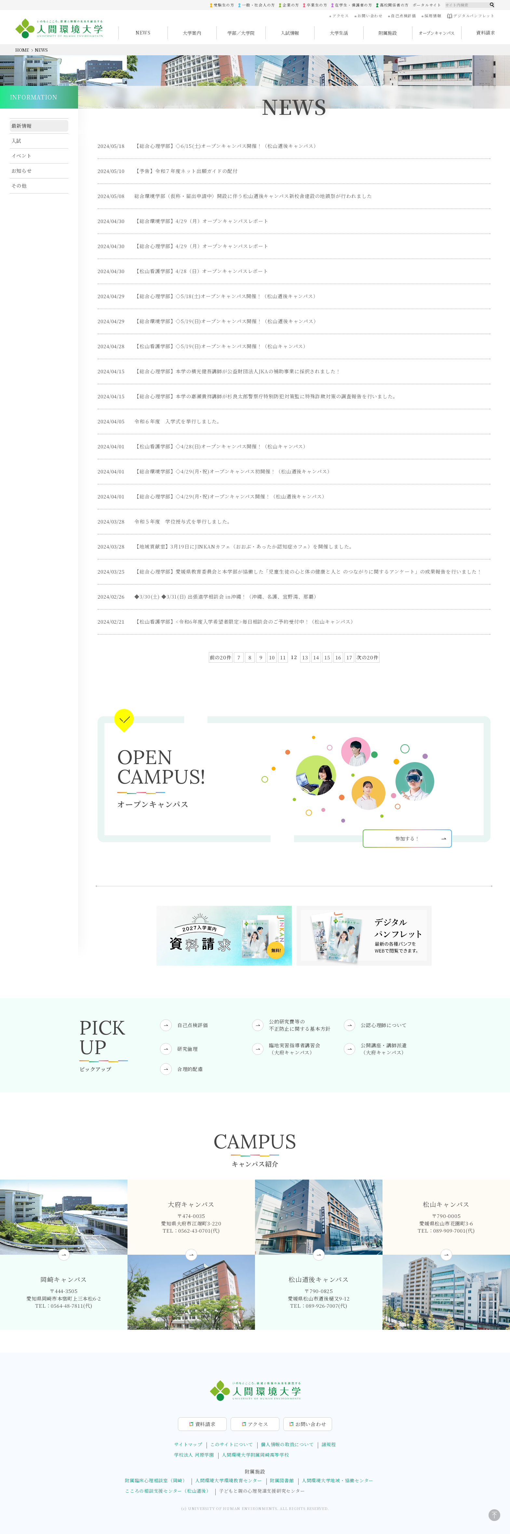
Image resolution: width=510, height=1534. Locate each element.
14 (316, 657)
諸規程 (329, 1444)
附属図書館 (282, 1480)
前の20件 (221, 657)
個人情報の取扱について (287, 1444)
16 (338, 657)
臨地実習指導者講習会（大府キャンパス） (294, 1049)
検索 (492, 5)
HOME (22, 50)
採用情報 (432, 15)
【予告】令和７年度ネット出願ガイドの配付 (186, 171)
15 (327, 657)
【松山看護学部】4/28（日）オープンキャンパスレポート (201, 271)
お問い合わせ (369, 15)
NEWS (143, 32)
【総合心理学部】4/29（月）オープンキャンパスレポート (201, 246)
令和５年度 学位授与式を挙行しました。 (183, 521)
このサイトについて (231, 1444)
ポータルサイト (427, 4)
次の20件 (367, 657)
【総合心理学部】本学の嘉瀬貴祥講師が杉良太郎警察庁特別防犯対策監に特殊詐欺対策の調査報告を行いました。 (266, 396)
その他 (19, 185)
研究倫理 (187, 1048)
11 (283, 657)
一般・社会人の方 (258, 4)
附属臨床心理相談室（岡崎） (156, 1480)
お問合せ (310, 1424)
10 (272, 657)
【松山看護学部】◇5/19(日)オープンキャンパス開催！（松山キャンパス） (221, 346)
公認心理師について (384, 1025)
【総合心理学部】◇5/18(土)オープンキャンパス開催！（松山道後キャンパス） (226, 296)
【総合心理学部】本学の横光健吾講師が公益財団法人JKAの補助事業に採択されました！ (237, 371)
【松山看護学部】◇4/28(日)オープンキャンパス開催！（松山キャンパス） (221, 446)
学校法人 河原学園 (194, 1454)
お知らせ (21, 170)
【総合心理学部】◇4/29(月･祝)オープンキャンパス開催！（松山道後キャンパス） (230, 496)
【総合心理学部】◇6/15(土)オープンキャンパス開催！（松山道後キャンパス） (226, 146)
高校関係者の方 (394, 4)
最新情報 (21, 125)
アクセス (340, 15)
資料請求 (485, 32)
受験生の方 (224, 4)
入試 (16, 140)
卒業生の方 (317, 4)
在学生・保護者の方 (353, 4)
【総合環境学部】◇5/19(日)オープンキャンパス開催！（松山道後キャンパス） (226, 321)
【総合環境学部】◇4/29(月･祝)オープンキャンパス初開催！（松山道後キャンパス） (233, 471)
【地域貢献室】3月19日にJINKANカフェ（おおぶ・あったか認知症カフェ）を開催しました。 (244, 546)
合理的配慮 (190, 1068)
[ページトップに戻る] (494, 1515)
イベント (21, 155)
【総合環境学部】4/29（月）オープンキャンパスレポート (201, 221)
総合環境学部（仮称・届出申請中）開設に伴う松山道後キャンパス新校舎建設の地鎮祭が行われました (253, 196)
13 (305, 657)
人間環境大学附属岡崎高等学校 (255, 1454)
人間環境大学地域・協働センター (337, 1480)
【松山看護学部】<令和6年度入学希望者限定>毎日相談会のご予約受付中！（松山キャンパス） (245, 621)
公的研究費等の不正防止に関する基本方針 (299, 1025)
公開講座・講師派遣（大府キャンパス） (384, 1049)
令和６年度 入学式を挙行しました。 (178, 421)
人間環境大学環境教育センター (228, 1480)
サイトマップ (188, 1444)
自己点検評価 (403, 15)
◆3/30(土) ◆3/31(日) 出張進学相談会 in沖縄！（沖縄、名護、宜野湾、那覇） (226, 596)
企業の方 (291, 4)
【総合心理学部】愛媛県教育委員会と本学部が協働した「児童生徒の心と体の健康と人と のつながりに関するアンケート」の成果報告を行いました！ (308, 571)
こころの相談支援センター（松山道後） (168, 1491)
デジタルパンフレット (471, 16)
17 (349, 657)
